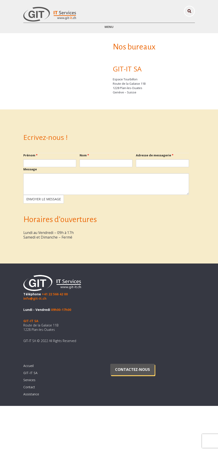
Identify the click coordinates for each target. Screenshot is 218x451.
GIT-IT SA (30, 418)
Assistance (31, 439)
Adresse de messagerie (154, 200)
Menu (109, 27)
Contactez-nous (132, 414)
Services (29, 425)
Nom (84, 200)
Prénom (30, 200)
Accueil (28, 411)
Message (30, 214)
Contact (29, 432)
